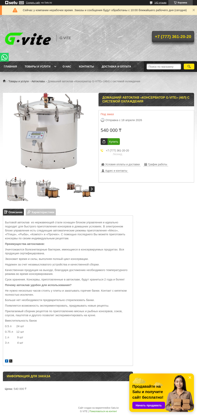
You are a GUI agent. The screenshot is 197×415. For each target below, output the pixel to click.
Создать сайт (33, 2)
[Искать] (189, 66)
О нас (67, 66)
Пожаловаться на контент (103, 411)
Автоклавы (38, 81)
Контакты (86, 66)
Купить (113, 141)
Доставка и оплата (116, 66)
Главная (10, 66)
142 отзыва (160, 2)
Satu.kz (115, 408)
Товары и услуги (38, 66)
